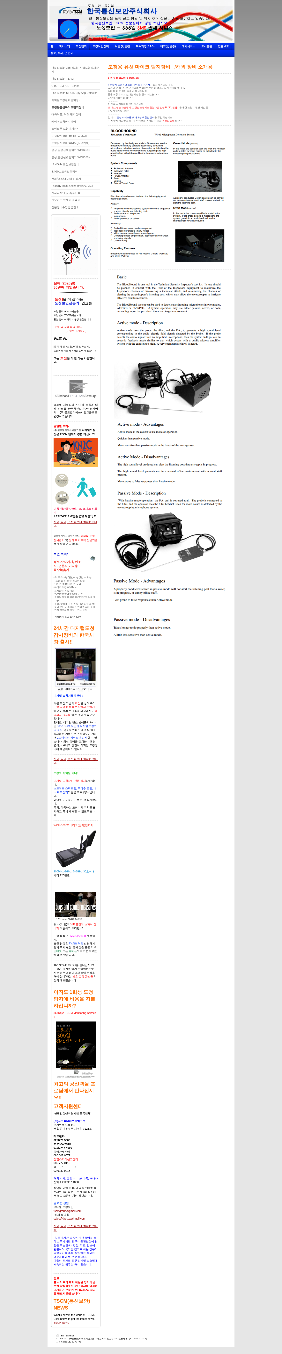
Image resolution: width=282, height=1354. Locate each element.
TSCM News (61, 1322)
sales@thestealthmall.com (69, 1218)
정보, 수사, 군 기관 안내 (68, 522)
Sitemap (70, 1335)
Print (60, 1335)
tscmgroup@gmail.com (67, 1211)
